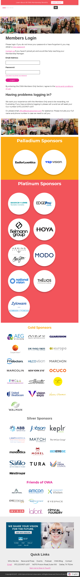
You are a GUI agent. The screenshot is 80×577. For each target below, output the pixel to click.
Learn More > (57, 2)
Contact (68, 561)
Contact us (10, 51)
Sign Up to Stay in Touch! (40, 568)
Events (39, 561)
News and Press (27, 561)
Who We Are (13, 561)
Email (9, 565)
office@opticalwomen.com (30, 111)
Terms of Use (60, 574)
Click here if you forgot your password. (16, 75)
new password (19, 47)
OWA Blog (58, 561)
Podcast (48, 561)
